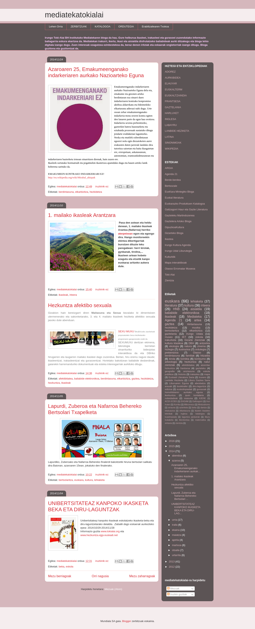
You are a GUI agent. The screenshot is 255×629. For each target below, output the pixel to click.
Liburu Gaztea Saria (199, 380)
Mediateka (194, 316)
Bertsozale (171, 185)
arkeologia (171, 361)
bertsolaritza (66, 479)
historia (182, 374)
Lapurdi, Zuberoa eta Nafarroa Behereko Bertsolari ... (183, 495)
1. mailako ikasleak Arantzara (82, 215)
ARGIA (169, 168)
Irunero (202, 377)
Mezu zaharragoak (142, 576)
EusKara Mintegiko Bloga (179, 191)
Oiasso (197, 352)
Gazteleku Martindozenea (179, 215)
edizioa (168, 389)
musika (196, 327)
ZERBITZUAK (79, 26)
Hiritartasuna (194, 324)
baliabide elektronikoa (86, 378)
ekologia (174, 346)
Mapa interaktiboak (176, 262)
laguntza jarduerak (191, 417)
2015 (172, 446)
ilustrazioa (184, 349)
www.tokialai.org (110, 531)
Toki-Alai (170, 274)
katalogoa (199, 414)
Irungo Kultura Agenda (178, 245)
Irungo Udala (194, 333)
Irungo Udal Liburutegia (178, 250)
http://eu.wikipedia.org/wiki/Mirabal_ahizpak (71, 177)
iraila (175, 524)
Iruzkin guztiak (177, 594)
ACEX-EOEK (171, 401)
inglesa (184, 414)
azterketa (183, 407)
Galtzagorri (197, 401)
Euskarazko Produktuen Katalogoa (185, 203)
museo (169, 336)
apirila (176, 539)
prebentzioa (172, 352)
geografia (170, 371)
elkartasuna (185, 411)
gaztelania (171, 333)
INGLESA (170, 119)
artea (197, 320)
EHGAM (185, 401)
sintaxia (168, 423)
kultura (89, 479)
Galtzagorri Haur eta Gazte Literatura (186, 209)
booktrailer (182, 386)
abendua (177, 455)
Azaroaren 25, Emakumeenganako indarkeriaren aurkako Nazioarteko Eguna (96, 72)
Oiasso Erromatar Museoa (180, 268)
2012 (172, 566)
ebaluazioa (170, 411)
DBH (191, 343)
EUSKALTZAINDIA (176, 95)
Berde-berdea (173, 179)
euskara (78, 479)
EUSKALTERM (173, 89)
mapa (207, 374)
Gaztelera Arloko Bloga (178, 221)
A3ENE (202, 398)
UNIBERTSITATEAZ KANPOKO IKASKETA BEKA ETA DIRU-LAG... (185, 508)
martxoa (177, 545)
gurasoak (201, 389)
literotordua (184, 420)
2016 (172, 440)
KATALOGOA (102, 26)
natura (188, 346)
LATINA (169, 136)
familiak (190, 355)
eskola (69, 566)
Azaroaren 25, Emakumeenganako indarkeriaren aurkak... (185, 468)
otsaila (176, 550)
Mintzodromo (204, 404)
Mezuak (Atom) (113, 589)
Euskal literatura (174, 197)
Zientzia (169, 280)
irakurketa (170, 339)
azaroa (176, 460)
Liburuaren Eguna (179, 383)
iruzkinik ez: (102, 186)
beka (61, 566)
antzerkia (204, 343)
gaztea (135, 378)
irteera (73, 294)
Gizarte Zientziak (195, 339)
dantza (203, 407)
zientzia (179, 423)
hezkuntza (54, 382)
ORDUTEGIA (126, 26)
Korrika (177, 404)
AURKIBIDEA (173, 77)
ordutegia (200, 349)
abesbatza (200, 383)
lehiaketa (99, 479)
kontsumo (200, 358)
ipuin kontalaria (194, 395)
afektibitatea (66, 378)
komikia (185, 358)
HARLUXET (172, 113)
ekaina (176, 529)
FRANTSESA (173, 101)
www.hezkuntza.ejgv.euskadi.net (99, 535)
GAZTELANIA (173, 107)
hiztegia (169, 349)
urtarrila (177, 555)
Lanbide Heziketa (174, 380)
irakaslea (195, 374)
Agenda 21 (171, 174)
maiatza (177, 534)
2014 (172, 451)
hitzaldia (205, 355)
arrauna (171, 407)
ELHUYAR (171, 83)
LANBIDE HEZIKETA (177, 130)
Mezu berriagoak (59, 576)
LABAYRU (171, 125)
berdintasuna (66, 191)
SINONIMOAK (173, 142)
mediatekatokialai (74, 15)
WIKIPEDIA (171, 148)
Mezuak (173, 588)
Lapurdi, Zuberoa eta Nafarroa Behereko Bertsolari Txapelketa (95, 409)
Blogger (126, 621)
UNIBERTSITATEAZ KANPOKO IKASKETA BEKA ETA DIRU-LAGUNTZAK (98, 506)
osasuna (188, 398)
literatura (171, 305)
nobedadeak (171, 398)
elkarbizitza (81, 191)
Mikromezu (189, 404)
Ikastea (169, 239)
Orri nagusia (100, 576)
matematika (200, 420)
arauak (168, 386)
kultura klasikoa (174, 343)
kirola (172, 358)
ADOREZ (170, 71)
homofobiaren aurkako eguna (184, 392)
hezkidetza (96, 191)
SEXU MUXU (126, 331)
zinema (201, 346)
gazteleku (201, 368)
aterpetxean (125, 233)
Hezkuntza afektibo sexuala (80, 305)
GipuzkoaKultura (174, 227)
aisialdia (196, 309)
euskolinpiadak (184, 389)
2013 (172, 561)
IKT (184, 336)
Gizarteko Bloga (174, 233)
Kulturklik (170, 256)
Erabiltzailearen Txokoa (155, 26)
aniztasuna (189, 371)
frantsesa (185, 368)
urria (175, 519)
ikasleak (63, 294)
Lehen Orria (56, 26)
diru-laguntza (199, 386)
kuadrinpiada (171, 417)
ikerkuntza (170, 395)
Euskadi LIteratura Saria (181, 377)
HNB (176, 309)
